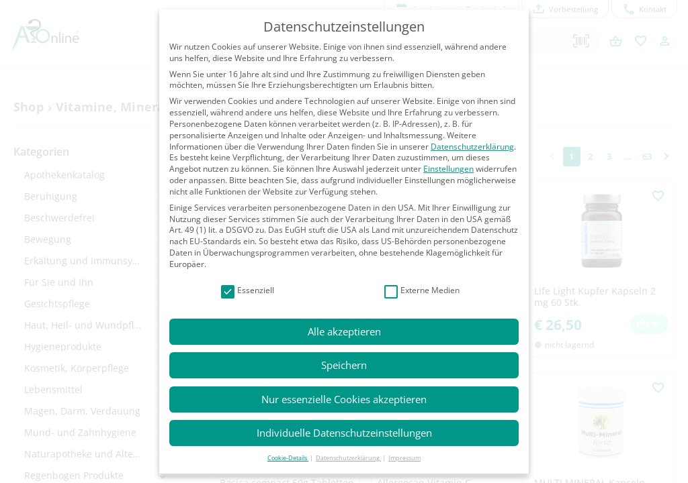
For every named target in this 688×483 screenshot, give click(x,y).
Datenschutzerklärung (472, 146)
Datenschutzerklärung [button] (348, 457)
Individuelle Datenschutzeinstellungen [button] (344, 432)
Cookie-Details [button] (287, 457)
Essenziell (247, 291)
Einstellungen (448, 168)
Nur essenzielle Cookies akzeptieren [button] (344, 399)
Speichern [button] (344, 365)
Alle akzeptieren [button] (344, 331)
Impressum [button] (404, 457)
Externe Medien (422, 291)
